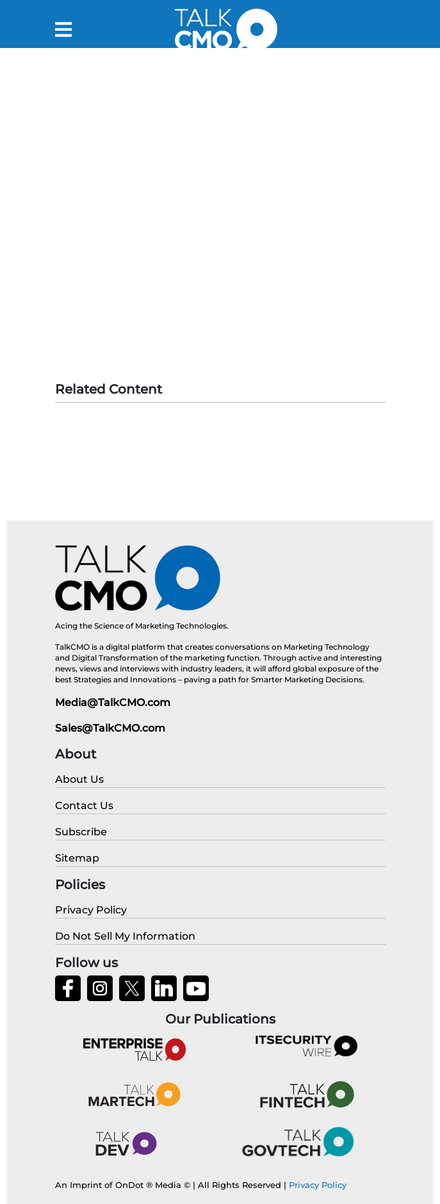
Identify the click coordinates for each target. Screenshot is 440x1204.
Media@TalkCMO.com (112, 702)
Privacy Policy (317, 1185)
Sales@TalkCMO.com (110, 728)
